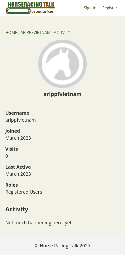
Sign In (90, 8)
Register (109, 8)
